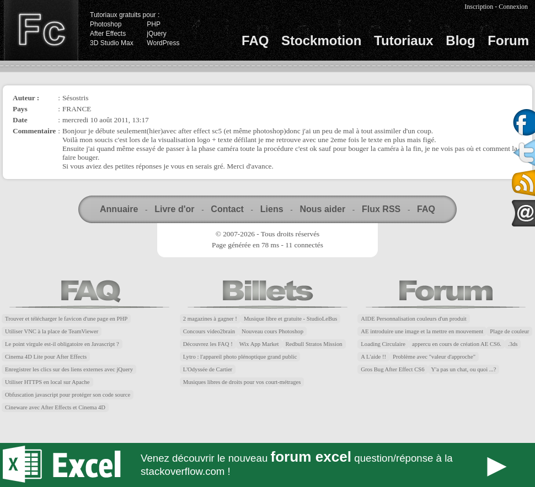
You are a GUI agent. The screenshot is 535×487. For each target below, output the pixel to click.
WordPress (163, 43)
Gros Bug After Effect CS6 (392, 369)
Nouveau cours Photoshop (272, 331)
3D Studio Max (111, 43)
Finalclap (40, 30)
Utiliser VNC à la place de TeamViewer (51, 331)
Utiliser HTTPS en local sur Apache (47, 382)
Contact (227, 209)
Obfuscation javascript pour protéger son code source (67, 395)
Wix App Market (259, 344)
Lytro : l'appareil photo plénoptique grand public (240, 357)
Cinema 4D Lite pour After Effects (46, 357)
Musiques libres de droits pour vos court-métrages (242, 382)
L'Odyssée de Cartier (208, 369)
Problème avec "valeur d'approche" (434, 357)
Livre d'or (174, 209)
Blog (460, 40)
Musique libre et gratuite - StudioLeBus (291, 319)
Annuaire (119, 209)
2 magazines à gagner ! (210, 319)
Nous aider (322, 209)
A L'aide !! (373, 357)
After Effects (108, 33)
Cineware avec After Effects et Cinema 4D (55, 407)
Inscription (478, 6)
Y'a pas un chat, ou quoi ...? (463, 369)
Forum (508, 40)
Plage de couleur (509, 331)
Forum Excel (267, 465)
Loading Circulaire (383, 344)
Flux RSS (381, 209)
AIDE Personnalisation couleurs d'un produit (413, 319)
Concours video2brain (209, 331)
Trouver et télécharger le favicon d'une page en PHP (66, 319)
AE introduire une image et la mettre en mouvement (422, 331)
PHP (153, 24)
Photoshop (105, 24)
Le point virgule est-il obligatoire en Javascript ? (62, 344)
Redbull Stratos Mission (314, 344)
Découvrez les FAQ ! (208, 344)
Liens (271, 209)
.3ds (512, 344)
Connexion (513, 6)
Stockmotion (321, 40)
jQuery (156, 33)
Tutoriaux (404, 40)
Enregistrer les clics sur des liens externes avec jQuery (69, 369)
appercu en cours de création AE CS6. (456, 344)
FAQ (255, 40)
